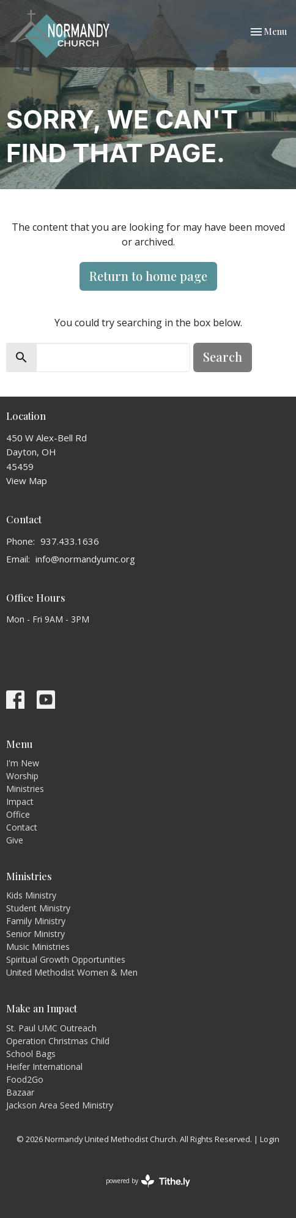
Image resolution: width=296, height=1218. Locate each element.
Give (14, 840)
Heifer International (44, 1066)
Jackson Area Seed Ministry (59, 1105)
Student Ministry (38, 908)
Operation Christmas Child (57, 1041)
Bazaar (20, 1092)
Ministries (25, 788)
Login (269, 1139)
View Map (26, 480)
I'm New (22, 763)
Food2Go (24, 1079)
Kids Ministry (31, 895)
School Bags (31, 1053)
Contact (21, 827)
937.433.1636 (69, 541)
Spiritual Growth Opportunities (65, 959)
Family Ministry (35, 921)
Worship (22, 776)
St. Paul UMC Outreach (51, 1028)
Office (18, 814)
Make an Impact (41, 1008)
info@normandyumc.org (85, 559)
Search (222, 356)
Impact (20, 801)
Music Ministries (38, 946)
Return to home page (148, 275)
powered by (148, 1181)
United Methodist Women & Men (72, 972)
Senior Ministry (35, 934)
